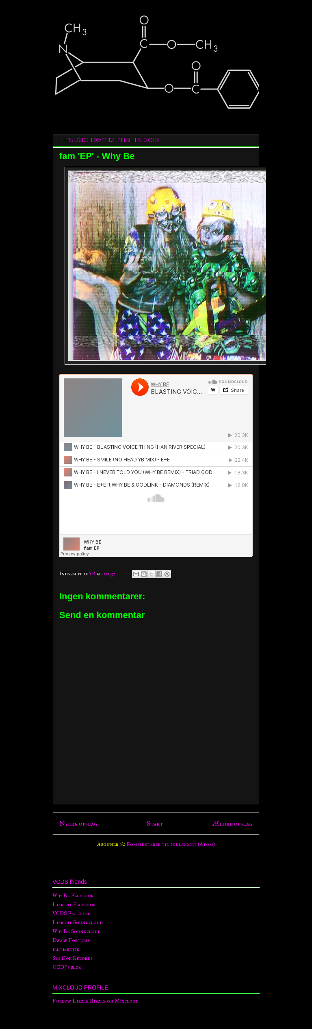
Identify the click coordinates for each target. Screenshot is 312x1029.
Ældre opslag (232, 823)
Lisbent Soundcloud (77, 922)
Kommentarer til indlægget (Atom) (170, 844)
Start (155, 823)
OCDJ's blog (67, 967)
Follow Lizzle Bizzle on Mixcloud (95, 1001)
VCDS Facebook (71, 913)
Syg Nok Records (72, 958)
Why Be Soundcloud (76, 931)
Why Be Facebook (72, 895)
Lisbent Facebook (73, 904)
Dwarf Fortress (71, 940)
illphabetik (65, 949)
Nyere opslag (78, 823)
